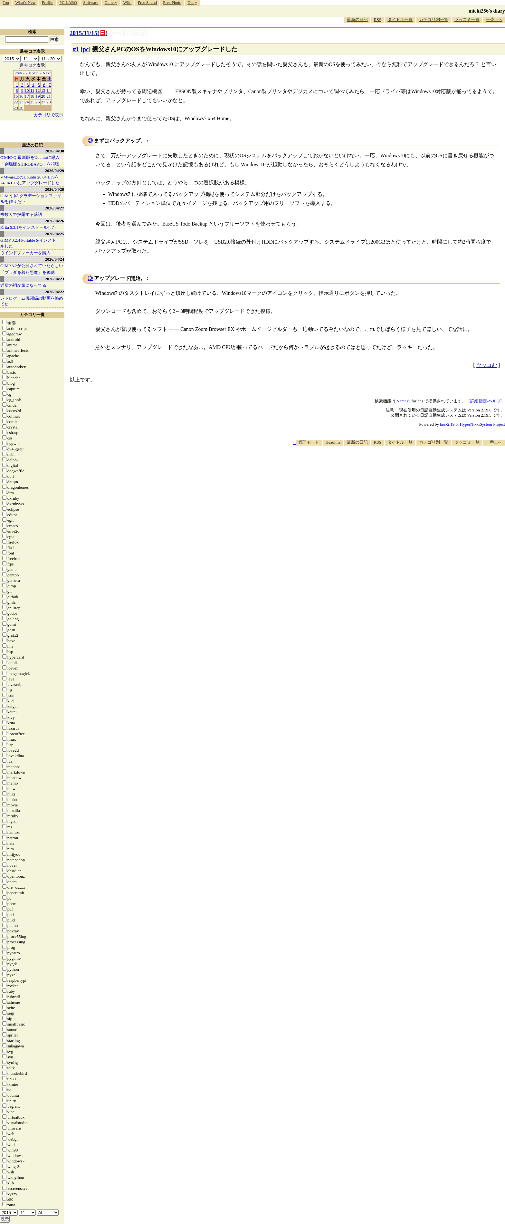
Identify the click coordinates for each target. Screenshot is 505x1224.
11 (32, 90)
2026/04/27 (54, 208)
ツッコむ (486, 365)
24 (27, 102)
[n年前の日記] (128, 33)
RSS (377, 19)
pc (85, 49)
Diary (192, 2)
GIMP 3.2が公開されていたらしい (31, 265)
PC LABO (68, 2)
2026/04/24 (54, 259)
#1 (76, 49)
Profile (47, 2)
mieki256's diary (487, 11)
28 (49, 102)
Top (6, 2)
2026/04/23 (54, 278)
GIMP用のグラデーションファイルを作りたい (30, 198)
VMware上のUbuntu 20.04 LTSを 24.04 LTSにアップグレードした (30, 180)
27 (43, 102)
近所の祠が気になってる (23, 285)
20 (43, 96)
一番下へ (494, 19)
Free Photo (172, 2)
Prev (18, 73)
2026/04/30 (54, 151)
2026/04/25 (54, 233)
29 (16, 107)
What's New (25, 2)
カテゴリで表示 (48, 114)
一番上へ (494, 442)
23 (21, 102)
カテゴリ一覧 (32, 314)
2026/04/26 (54, 220)
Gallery (111, 2)
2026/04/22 (54, 291)
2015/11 (32, 73)
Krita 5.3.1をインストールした (28, 227)
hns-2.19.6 (449, 424)
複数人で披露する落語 (21, 214)
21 (49, 96)
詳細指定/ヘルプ (485, 401)
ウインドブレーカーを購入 (25, 252)
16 (21, 96)
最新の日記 (357, 19)
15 (16, 96)
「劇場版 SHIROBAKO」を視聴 (29, 164)
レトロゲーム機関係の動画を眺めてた (31, 301)
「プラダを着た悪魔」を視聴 (27, 272)
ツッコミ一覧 (467, 19)
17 (27, 96)
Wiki (127, 2)
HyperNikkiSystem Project (482, 424)
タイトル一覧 (400, 19)
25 (32, 102)
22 (16, 102)
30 (21, 107)
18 (32, 96)
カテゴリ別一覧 (433, 19)
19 (38, 96)
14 (49, 90)
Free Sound (147, 2)
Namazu (403, 401)
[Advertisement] (388, 465)
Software (90, 2)
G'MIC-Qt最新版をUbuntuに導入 (30, 157)
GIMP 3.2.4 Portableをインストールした (30, 243)
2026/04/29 (54, 170)
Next (47, 73)
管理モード (308, 442)
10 (27, 90)
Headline (332, 442)
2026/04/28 (54, 189)
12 (38, 90)
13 (43, 90)
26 (38, 102)
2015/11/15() (89, 33)
